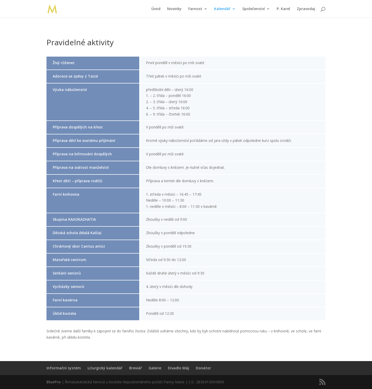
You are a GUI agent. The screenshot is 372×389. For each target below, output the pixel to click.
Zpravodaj (306, 9)
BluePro (54, 381)
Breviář (135, 367)
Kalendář (222, 9)
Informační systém (64, 367)
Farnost (195, 9)
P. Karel (283, 9)
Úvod (155, 9)
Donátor (203, 367)
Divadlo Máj (178, 367)
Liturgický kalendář (105, 367)
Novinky (174, 9)
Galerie (155, 367)
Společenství (253, 9)
